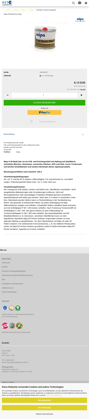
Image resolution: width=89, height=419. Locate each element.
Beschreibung (9, 134)
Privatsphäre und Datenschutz (12, 284)
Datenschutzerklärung (53, 395)
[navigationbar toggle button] (86, 3)
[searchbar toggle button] (73, 3)
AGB (3, 279)
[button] (7, 95)
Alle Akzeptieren (44, 400)
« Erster (7, 10)
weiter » (23, 10)
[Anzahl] (44, 95)
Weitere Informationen (44, 414)
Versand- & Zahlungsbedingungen (14, 271)
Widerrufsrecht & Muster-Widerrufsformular (17, 275)
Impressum (6, 263)
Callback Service (8, 288)
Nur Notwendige (44, 408)
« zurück (15, 10)
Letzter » (32, 10)
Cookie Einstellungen (9, 292)
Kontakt (4, 267)
